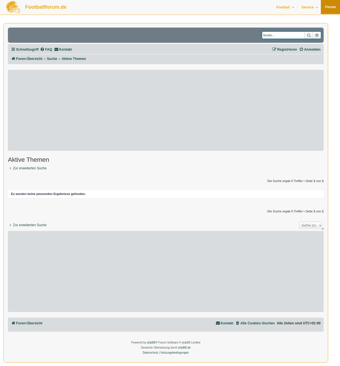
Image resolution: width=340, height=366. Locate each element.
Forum (330, 7)
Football (285, 7)
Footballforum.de (46, 7)
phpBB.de (184, 347)
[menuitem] (46, 49)
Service (309, 7)
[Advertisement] (166, 110)
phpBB (151, 342)
